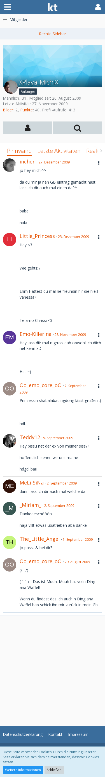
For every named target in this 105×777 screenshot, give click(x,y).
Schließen (54, 769)
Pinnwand (19, 151)
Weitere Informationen (23, 769)
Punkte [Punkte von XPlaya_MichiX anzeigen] (26, 110)
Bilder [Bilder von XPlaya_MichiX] (8, 110)
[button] (7, 7)
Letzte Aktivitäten (59, 151)
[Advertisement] (52, 667)
